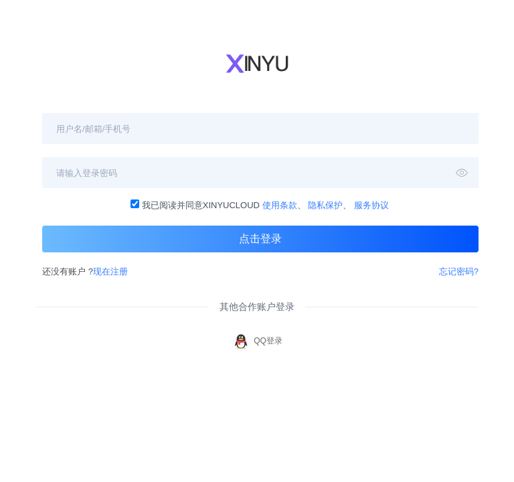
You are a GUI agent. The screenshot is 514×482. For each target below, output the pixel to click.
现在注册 (110, 271)
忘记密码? (459, 271)
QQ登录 (257, 341)
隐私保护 (325, 205)
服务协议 (371, 205)
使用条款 (279, 205)
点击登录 (260, 238)
